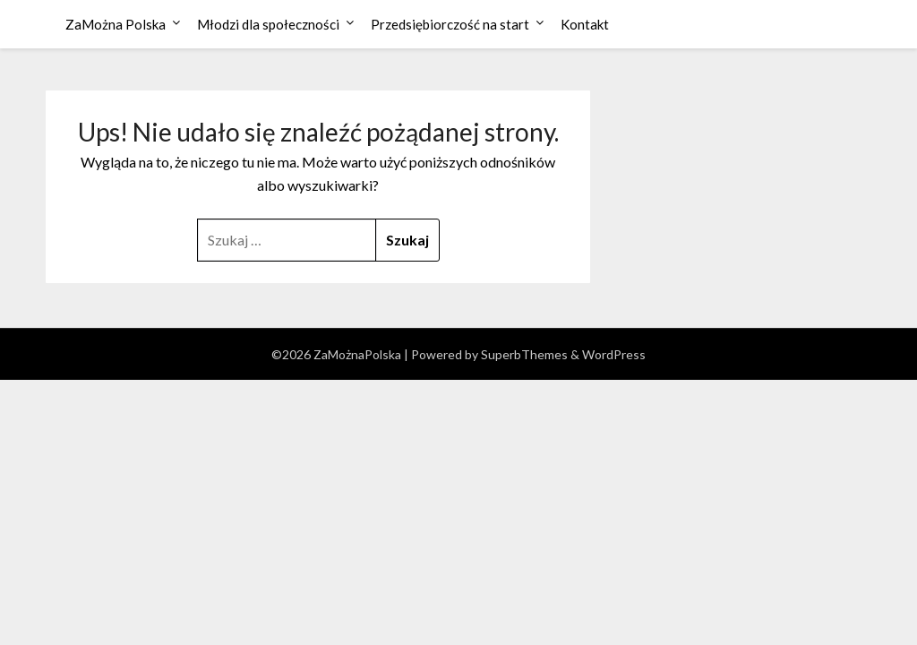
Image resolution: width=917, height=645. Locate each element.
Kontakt (585, 24)
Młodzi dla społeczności (268, 24)
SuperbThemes (524, 354)
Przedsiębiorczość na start (450, 24)
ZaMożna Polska (115, 24)
